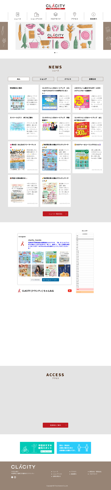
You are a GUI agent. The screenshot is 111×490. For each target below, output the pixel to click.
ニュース (17, 16)
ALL (18, 79)
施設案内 (93, 16)
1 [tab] (55, 53)
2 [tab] (57, 53)
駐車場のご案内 (55, 425)
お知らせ (92, 79)
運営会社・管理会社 (95, 471)
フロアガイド (55, 16)
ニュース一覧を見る (55, 214)
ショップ (43, 79)
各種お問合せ (57, 476)
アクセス (74, 16)
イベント (67, 79)
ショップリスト (36, 16)
